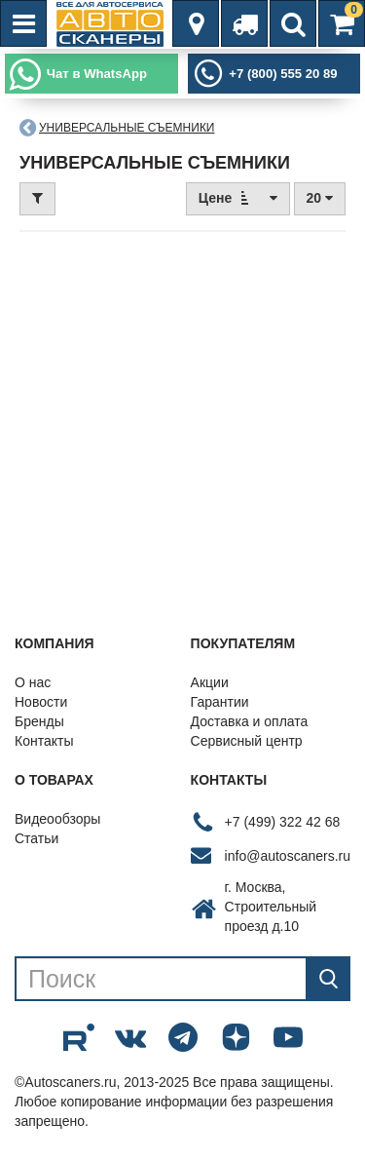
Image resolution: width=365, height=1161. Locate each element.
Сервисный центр (247, 741)
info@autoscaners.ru (287, 856)
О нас (33, 682)
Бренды (39, 721)
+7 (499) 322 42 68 (283, 822)
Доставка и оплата (250, 721)
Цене (238, 197)
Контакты (44, 741)
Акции (210, 682)
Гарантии (220, 702)
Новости (41, 702)
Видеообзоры (57, 819)
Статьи (36, 838)
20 (320, 198)
